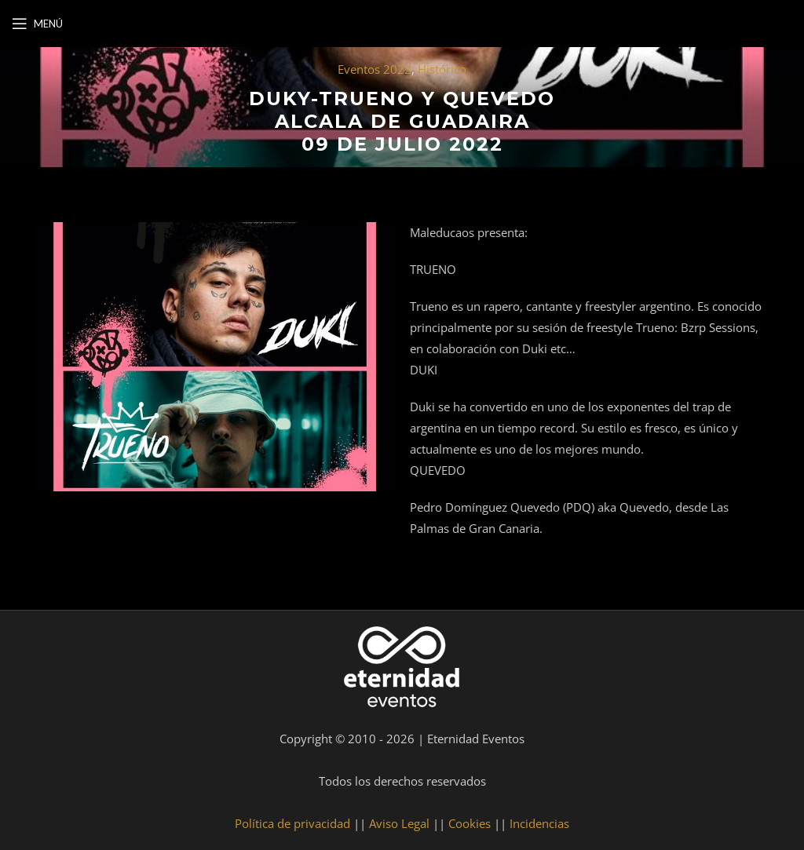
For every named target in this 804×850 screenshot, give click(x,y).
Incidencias (539, 823)
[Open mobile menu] (37, 23)
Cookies (469, 823)
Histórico (442, 69)
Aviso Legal (399, 823)
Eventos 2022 (374, 69)
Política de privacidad (292, 823)
